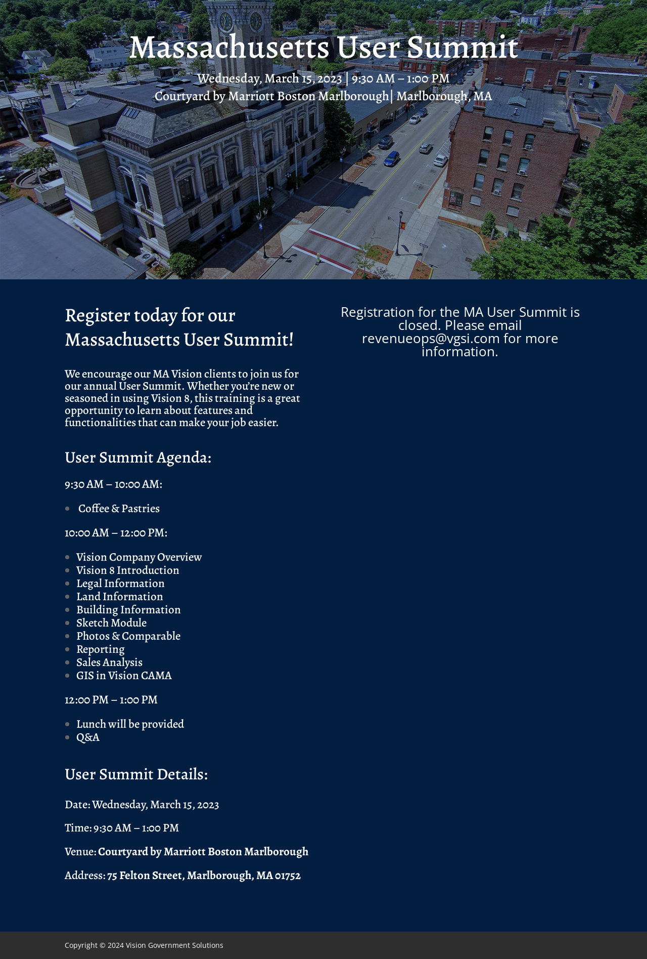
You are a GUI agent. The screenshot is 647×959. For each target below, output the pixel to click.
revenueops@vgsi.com (431, 338)
